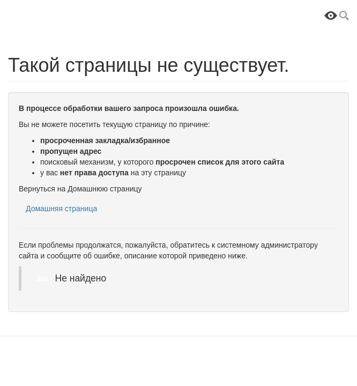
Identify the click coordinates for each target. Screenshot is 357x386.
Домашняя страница (61, 208)
